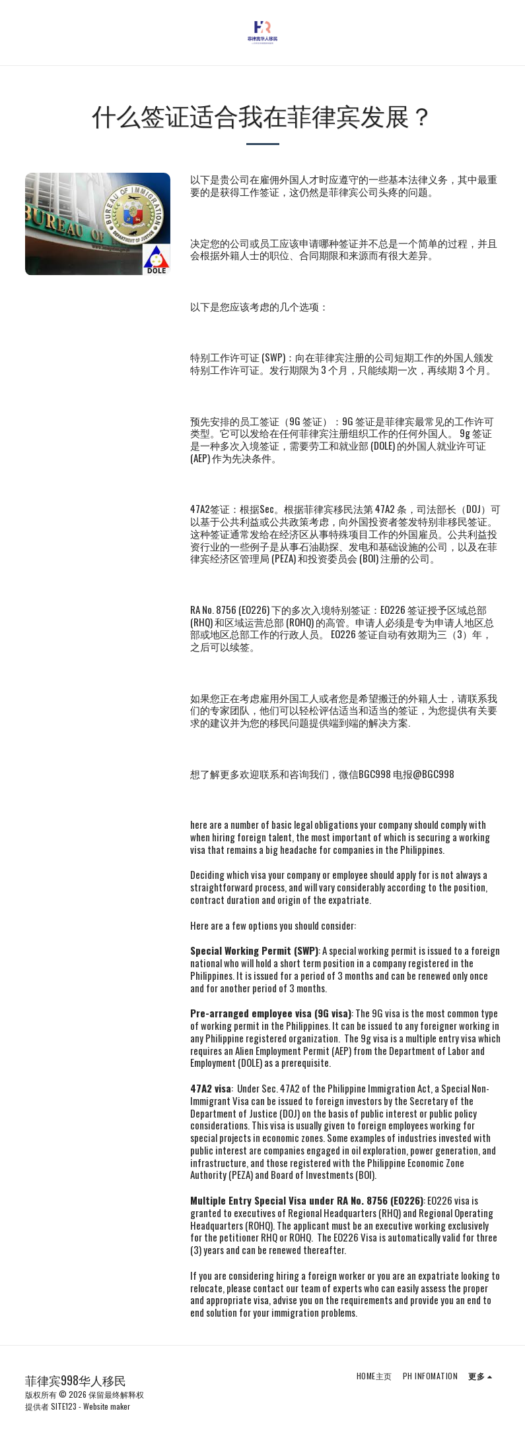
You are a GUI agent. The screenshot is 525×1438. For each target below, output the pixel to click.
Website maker (106, 1406)
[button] (14, 32)
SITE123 (64, 1406)
